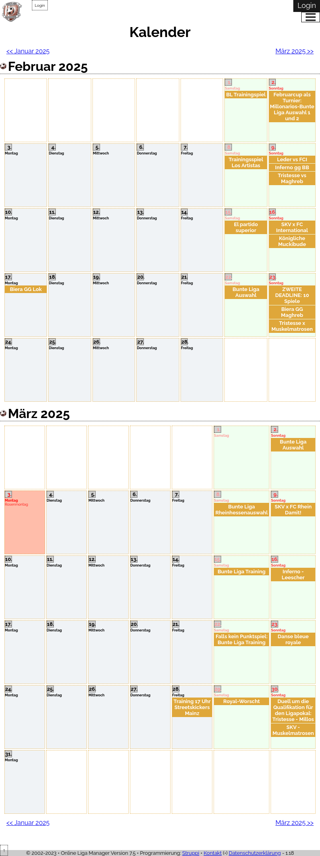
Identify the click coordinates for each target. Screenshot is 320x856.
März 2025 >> (294, 51)
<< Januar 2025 (27, 51)
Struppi (190, 853)
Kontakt (213, 853)
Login (40, 5)
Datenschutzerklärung (255, 853)
